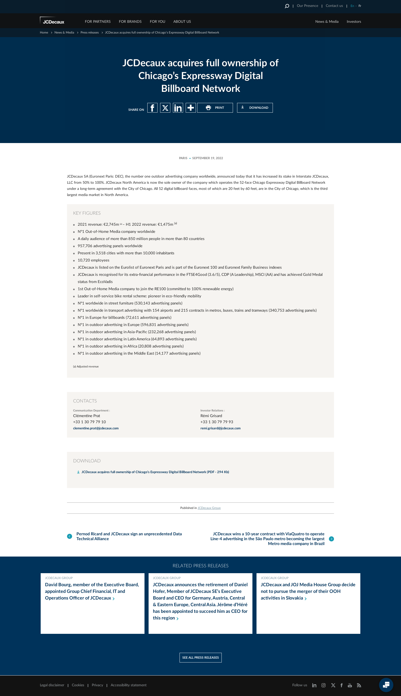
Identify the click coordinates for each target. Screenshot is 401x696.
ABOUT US (182, 22)
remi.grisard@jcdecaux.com (221, 428)
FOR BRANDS (130, 22)
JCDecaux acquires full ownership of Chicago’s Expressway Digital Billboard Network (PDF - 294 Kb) (155, 472)
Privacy (97, 685)
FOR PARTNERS (98, 22)
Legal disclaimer (52, 685)
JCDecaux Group (209, 507)
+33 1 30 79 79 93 (217, 422)
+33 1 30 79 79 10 (89, 422)
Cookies (78, 685)
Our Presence (307, 6)
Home (44, 32)
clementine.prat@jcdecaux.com (96, 428)
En (352, 5)
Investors (354, 22)
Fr (360, 5)
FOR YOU (157, 22)
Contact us (334, 6)
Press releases (90, 32)
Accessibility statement (129, 685)
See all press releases (200, 657)
